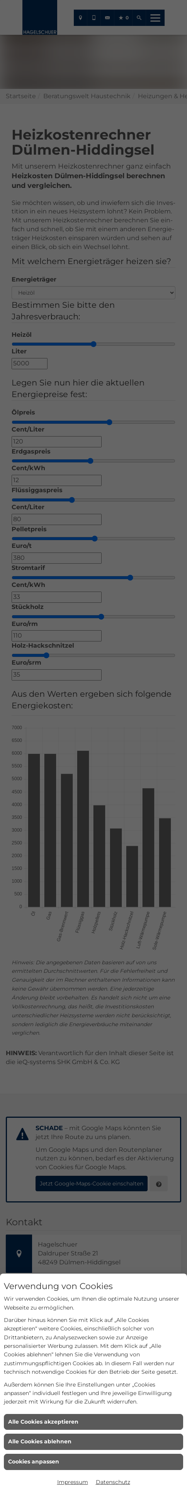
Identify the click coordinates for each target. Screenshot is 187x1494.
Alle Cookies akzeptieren (43, 1421)
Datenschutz (113, 1482)
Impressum (72, 1482)
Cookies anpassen (33, 1461)
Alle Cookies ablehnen (39, 1441)
